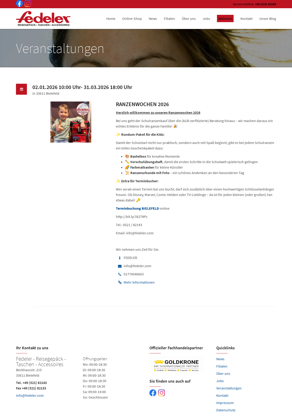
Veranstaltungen (229, 388)
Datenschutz (225, 410)
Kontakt (222, 395)
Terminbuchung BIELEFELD (137, 208)
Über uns (223, 373)
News (220, 359)
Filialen (221, 366)
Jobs (220, 380)
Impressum (225, 402)
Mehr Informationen (139, 282)
